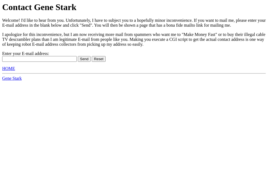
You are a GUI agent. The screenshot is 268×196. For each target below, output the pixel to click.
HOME (8, 68)
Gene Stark (12, 78)
